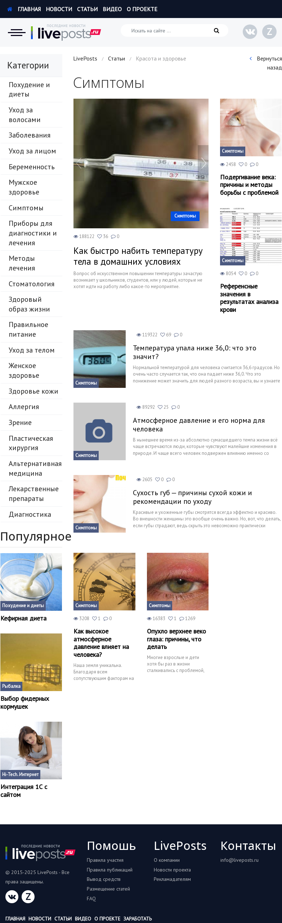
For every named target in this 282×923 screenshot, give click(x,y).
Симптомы (26, 207)
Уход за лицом (32, 151)
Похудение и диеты (29, 89)
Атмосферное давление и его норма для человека (199, 424)
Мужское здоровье (24, 187)
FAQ (91, 898)
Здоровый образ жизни (29, 304)
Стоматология (31, 283)
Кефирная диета (23, 618)
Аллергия (24, 406)
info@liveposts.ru (239, 860)
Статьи (87, 9)
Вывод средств (104, 879)
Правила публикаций (110, 869)
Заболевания (29, 135)
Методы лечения (22, 263)
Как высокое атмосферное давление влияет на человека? (101, 642)
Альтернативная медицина (35, 468)
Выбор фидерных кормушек (24, 702)
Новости (59, 9)
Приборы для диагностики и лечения (33, 233)
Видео (112, 9)
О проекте (142, 9)
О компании (167, 860)
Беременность (32, 166)
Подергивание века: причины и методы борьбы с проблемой (249, 185)
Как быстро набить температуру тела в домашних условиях (138, 256)
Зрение (20, 422)
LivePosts (85, 58)
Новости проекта (172, 869)
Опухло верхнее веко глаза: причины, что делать (176, 639)
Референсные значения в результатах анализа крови (249, 297)
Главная (24, 9)
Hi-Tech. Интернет (20, 774)
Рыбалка (11, 686)
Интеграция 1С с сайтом (23, 790)
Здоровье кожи (33, 391)
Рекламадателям (172, 879)
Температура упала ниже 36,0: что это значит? (194, 352)
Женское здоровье (24, 370)
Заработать (138, 918)
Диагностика (30, 514)
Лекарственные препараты (34, 493)
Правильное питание (28, 329)
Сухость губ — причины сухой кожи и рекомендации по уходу (192, 497)
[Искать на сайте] (174, 30)
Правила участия (105, 860)
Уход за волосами (25, 114)
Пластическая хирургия (31, 443)
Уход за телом (32, 350)
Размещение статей (108, 889)
